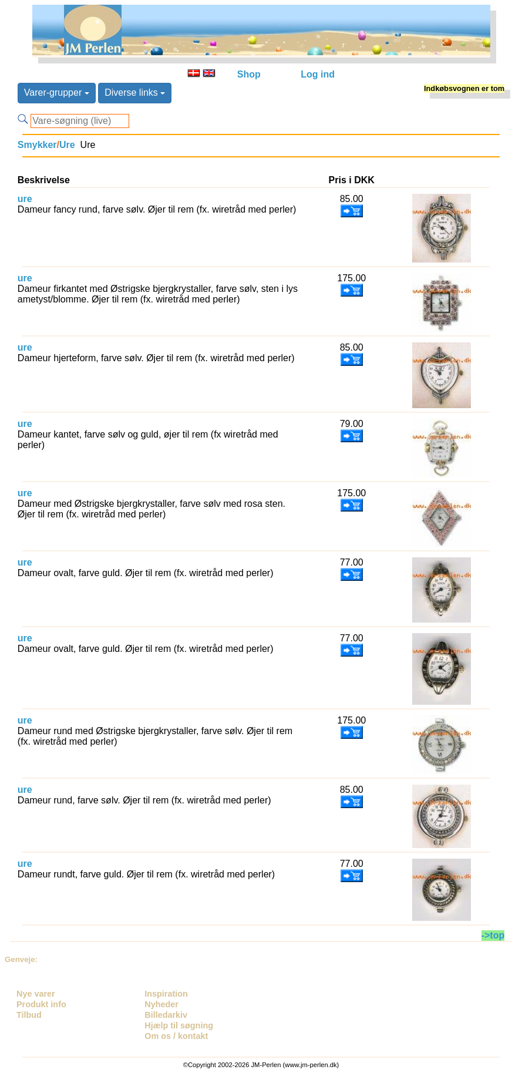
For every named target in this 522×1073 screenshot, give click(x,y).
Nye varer (35, 993)
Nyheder (161, 1004)
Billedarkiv (165, 1015)
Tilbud (29, 1015)
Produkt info (41, 1004)
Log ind (318, 74)
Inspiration (166, 993)
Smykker (37, 145)
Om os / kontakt (176, 1036)
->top (493, 935)
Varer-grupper (56, 92)
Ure (67, 145)
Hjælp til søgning (178, 1025)
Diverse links (135, 92)
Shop (249, 74)
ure (25, 199)
